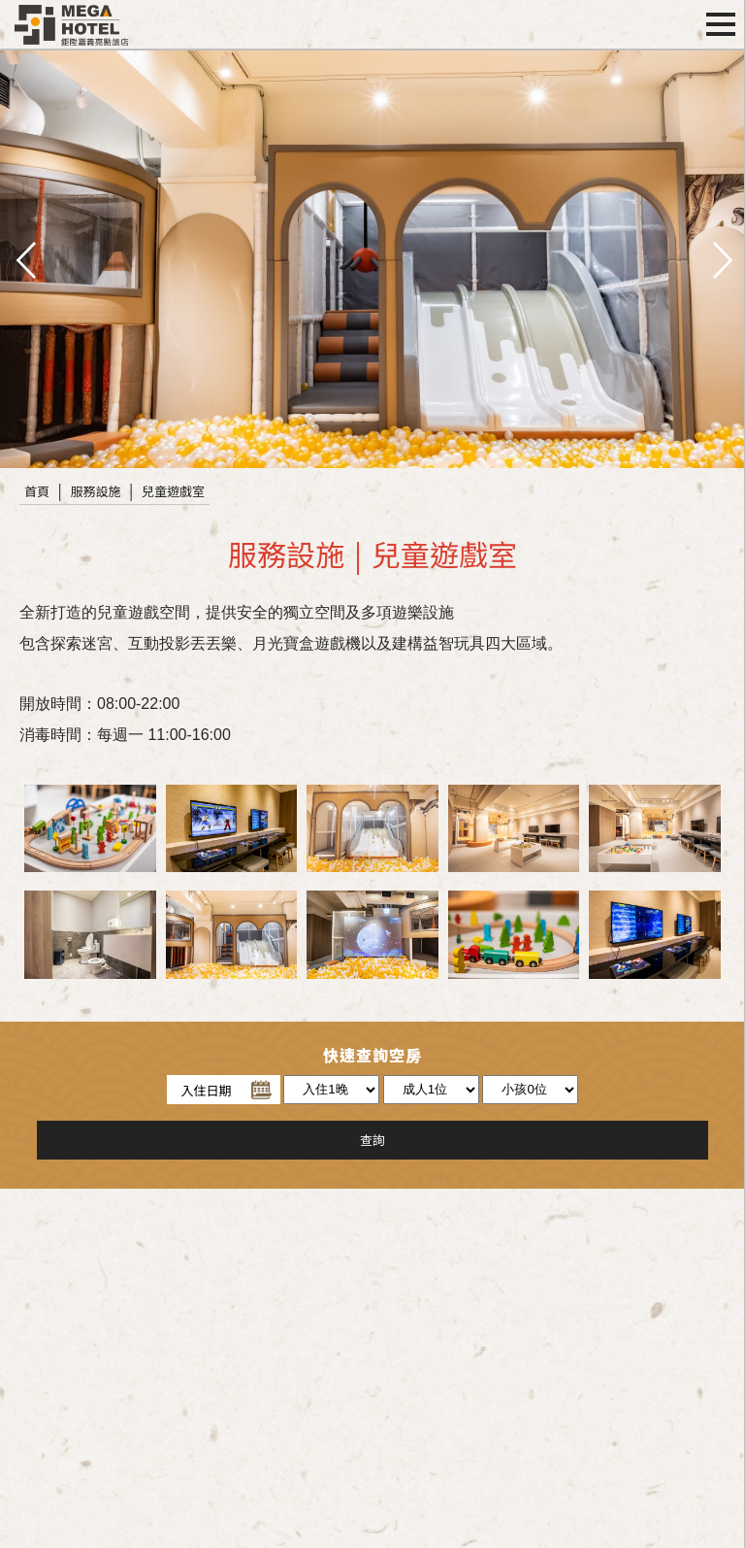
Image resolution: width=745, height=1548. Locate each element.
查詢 (372, 1139)
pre (24, 258)
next (720, 258)
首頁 (36, 491)
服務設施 (96, 491)
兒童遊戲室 (173, 491)
